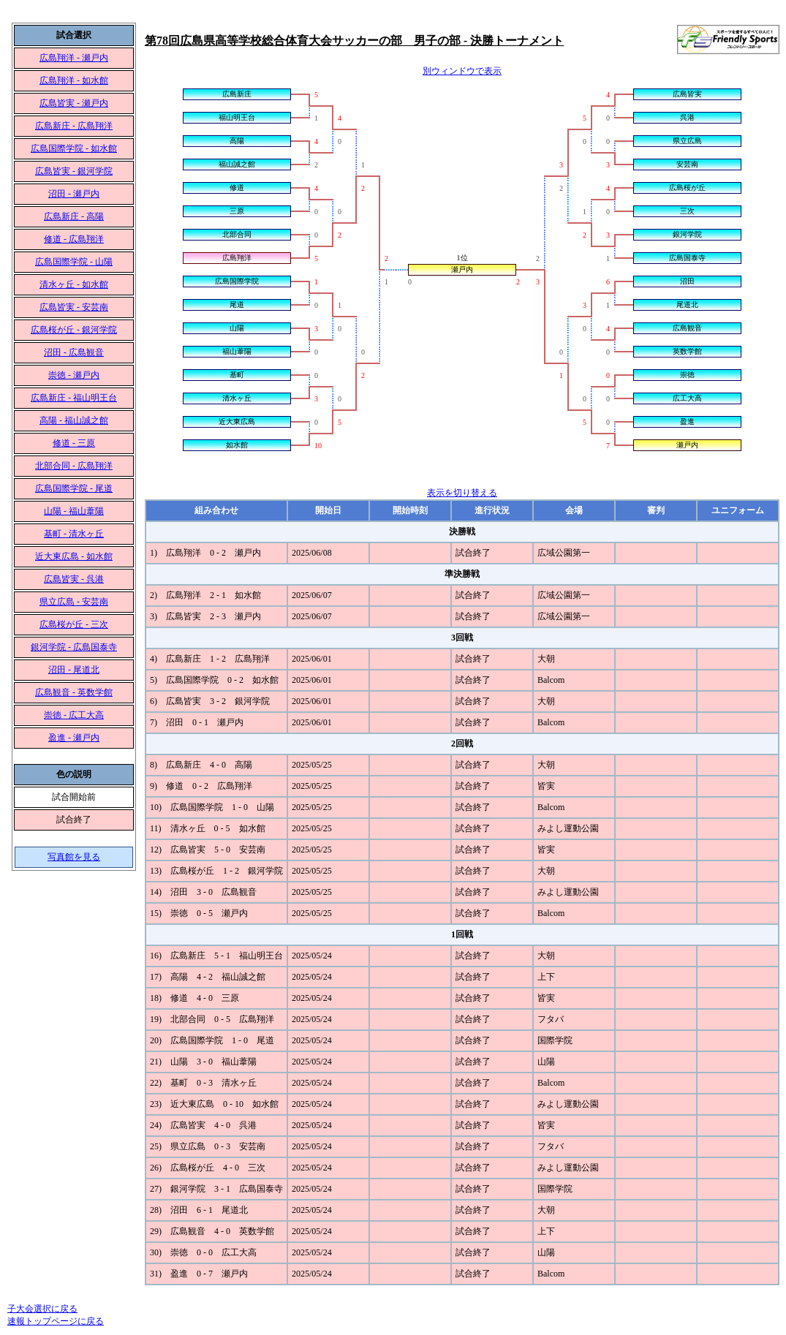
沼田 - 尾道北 (73, 670)
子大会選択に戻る (42, 1309)
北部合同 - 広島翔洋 (74, 466)
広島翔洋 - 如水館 (73, 80)
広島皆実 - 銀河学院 (74, 171)
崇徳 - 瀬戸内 (73, 375)
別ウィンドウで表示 (462, 71)
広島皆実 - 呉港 (74, 579)
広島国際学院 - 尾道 (74, 488)
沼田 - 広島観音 (74, 352)
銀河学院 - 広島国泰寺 (74, 647)
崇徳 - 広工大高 (74, 715)
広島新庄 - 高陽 (74, 216)
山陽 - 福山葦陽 (74, 511)
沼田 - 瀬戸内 (73, 194)
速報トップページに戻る (55, 1321)
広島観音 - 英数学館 (74, 692)
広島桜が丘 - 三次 (73, 624)
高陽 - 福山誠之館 (73, 420)
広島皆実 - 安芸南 (73, 307)
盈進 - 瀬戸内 (73, 738)
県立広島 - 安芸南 (73, 602)
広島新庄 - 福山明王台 (74, 398)
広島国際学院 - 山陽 (74, 262)
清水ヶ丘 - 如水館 (73, 284)
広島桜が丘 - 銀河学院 (74, 330)
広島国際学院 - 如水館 (74, 148)
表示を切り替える (462, 493)
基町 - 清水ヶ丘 (74, 534)
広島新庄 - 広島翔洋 (74, 126)
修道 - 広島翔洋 (74, 239)
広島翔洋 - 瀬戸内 (73, 58)
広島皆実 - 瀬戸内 (73, 103)
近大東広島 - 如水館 (74, 556)
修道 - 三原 (74, 443)
